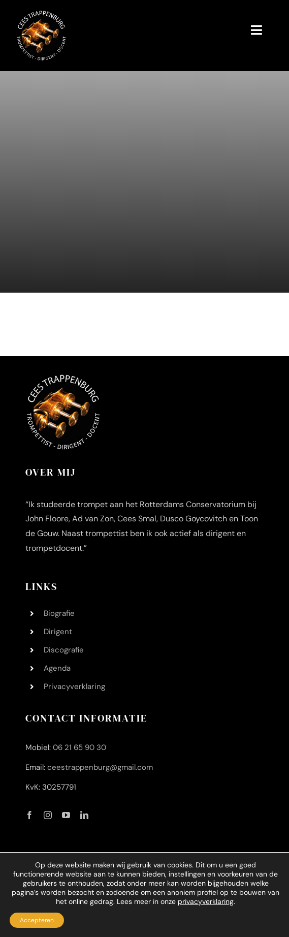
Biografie (59, 613)
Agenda (57, 668)
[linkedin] (84, 815)
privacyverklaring (206, 901)
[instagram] (48, 815)
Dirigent (58, 632)
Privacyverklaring (74, 686)
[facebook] (29, 815)
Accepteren (37, 920)
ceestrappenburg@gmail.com (100, 767)
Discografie (64, 650)
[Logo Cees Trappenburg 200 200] (41, 15)
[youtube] (66, 815)
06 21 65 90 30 (79, 747)
